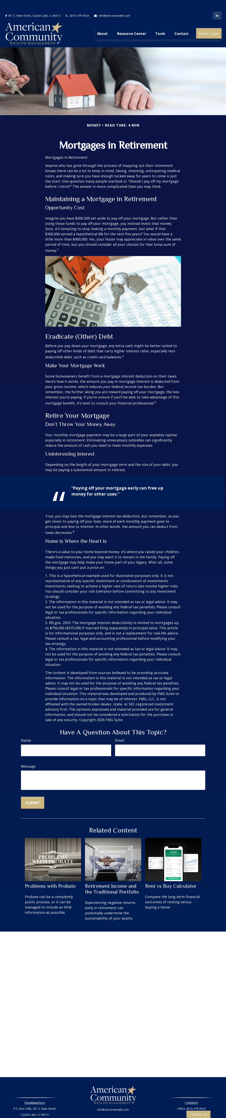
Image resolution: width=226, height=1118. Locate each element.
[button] (102, 21)
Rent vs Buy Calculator (171, 874)
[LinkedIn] (217, 4)
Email (119, 728)
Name (26, 728)
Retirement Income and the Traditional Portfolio (112, 877)
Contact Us (198, 1114)
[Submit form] (32, 791)
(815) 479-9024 (77, 4)
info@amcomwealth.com (112, 4)
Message (28, 754)
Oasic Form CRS (113, 1115)
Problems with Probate (50, 874)
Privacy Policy (113, 1109)
